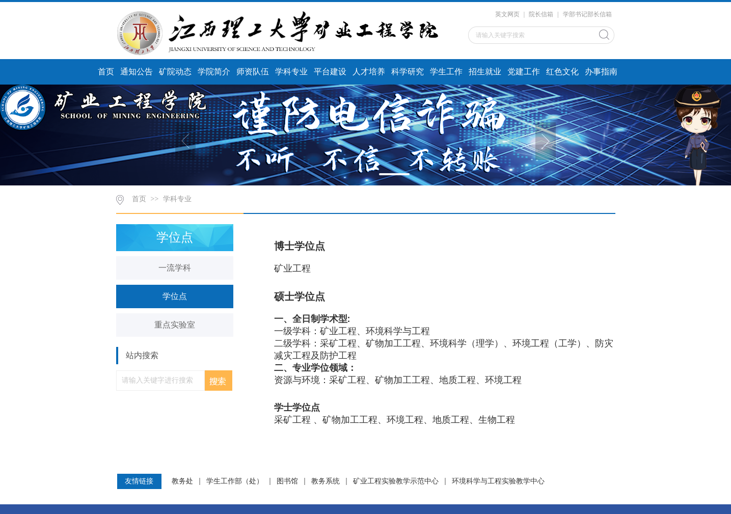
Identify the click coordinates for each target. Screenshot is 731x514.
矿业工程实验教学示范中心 (396, 481)
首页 (106, 71)
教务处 (182, 481)
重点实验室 (174, 324)
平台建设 (330, 71)
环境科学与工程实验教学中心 (498, 481)
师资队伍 (252, 71)
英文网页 (507, 14)
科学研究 (407, 71)
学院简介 (214, 71)
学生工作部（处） (234, 481)
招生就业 (485, 71)
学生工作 (446, 71)
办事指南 (601, 71)
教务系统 (325, 481)
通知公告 (136, 71)
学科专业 (291, 71)
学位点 (175, 296)
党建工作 (523, 71)
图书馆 (287, 481)
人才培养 (369, 71)
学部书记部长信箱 (587, 14)
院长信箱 (541, 14)
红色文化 (562, 71)
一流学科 (174, 267)
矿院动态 (175, 71)
